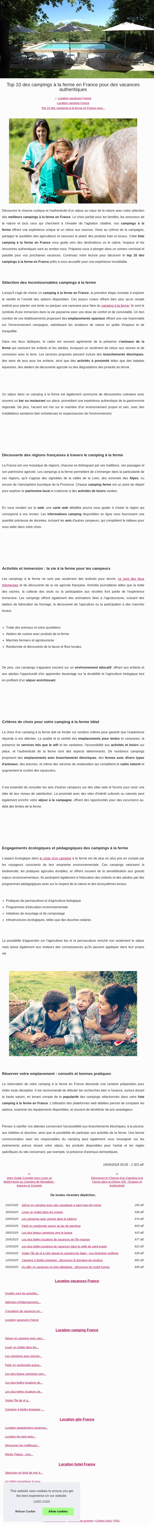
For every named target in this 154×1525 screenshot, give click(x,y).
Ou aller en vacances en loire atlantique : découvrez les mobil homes (66, 1267)
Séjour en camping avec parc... (25, 1338)
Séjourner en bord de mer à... (24, 1472)
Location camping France (73, 103)
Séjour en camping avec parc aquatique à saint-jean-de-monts (61, 1205)
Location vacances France (74, 98)
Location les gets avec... (20, 1436)
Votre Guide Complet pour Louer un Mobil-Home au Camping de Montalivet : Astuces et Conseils (29, 1181)
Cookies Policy (103, 1520)
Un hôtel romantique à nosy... (24, 1481)
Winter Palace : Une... (19, 1454)
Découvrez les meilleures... (22, 1445)
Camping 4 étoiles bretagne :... (24, 1409)
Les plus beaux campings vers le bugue (47, 1232)
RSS (117, 1520)
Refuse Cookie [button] (25, 1511)
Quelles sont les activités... (22, 1293)
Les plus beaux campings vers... (25, 1373)
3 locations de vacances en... (23, 1311)
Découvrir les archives (80, 1520)
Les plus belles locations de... (24, 1382)
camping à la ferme (115, 305)
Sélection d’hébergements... (23, 1302)
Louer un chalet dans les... (22, 1347)
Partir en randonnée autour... (23, 1365)
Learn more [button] (41, 1501)
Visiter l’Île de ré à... (17, 1400)
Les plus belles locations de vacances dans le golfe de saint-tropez (64, 1246)
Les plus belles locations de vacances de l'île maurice (56, 1239)
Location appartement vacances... (26, 1427)
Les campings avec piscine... (23, 1356)
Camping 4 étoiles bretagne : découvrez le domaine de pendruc (62, 1260)
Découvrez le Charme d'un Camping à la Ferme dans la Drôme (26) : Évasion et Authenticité (117, 1181)
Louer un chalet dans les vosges (42, 1212)
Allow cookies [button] (58, 1511)
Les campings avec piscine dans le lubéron (49, 1218)
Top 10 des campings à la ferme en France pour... (73, 108)
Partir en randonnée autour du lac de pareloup (51, 1225)
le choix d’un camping (55, 858)
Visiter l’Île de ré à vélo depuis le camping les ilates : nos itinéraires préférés (70, 1253)
